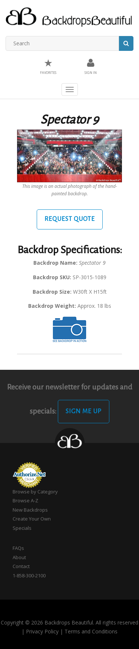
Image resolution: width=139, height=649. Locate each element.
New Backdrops (30, 509)
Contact (21, 566)
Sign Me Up (84, 411)
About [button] (19, 557)
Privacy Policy (42, 631)
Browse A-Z (25, 500)
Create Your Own (32, 518)
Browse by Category (35, 491)
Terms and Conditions (91, 631)
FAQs (18, 548)
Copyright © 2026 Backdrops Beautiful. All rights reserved (69, 622)
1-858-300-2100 (29, 575)
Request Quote (69, 219)
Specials (22, 528)
